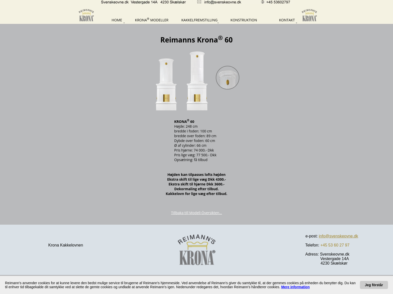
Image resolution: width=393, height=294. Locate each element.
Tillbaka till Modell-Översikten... (196, 212)
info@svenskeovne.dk (338, 236)
